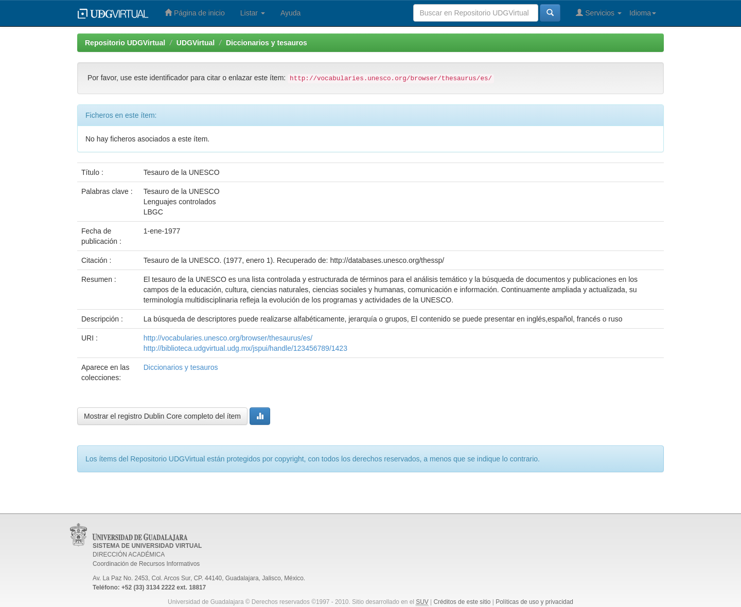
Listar (252, 13)
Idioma (642, 13)
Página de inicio (195, 12)
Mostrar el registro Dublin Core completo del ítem (162, 416)
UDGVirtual (196, 43)
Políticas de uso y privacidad (534, 601)
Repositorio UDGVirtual (125, 43)
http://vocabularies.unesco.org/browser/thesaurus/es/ (228, 338)
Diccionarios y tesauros (266, 43)
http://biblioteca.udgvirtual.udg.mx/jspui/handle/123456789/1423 (245, 348)
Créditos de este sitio (461, 601)
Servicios (599, 12)
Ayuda (290, 13)
